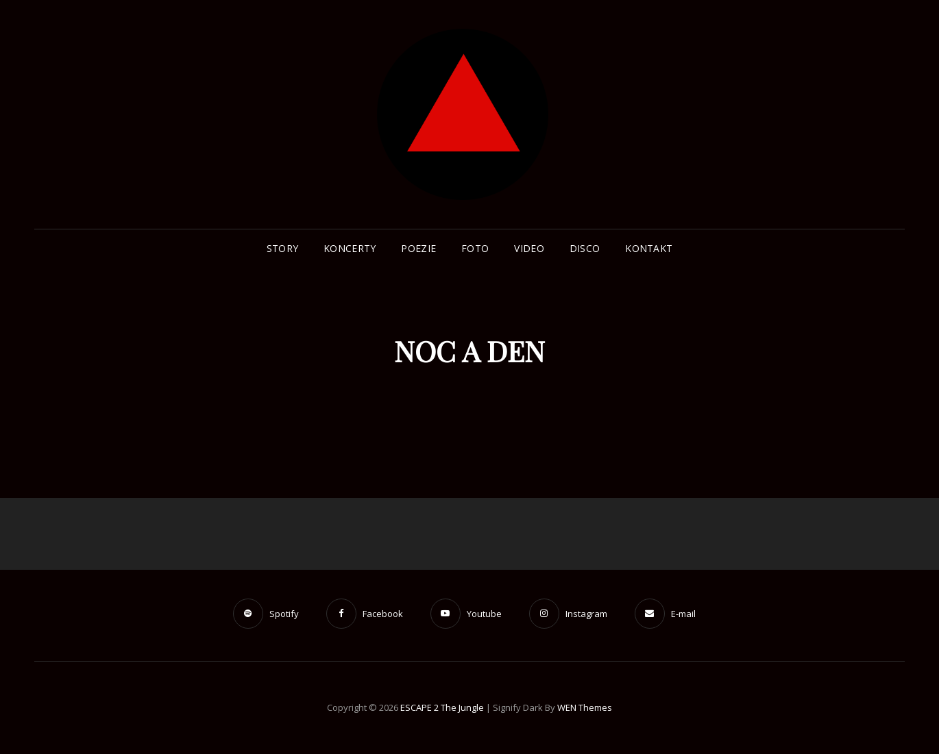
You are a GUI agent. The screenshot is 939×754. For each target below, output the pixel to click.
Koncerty (350, 248)
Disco (585, 248)
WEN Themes (584, 707)
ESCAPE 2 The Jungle (442, 707)
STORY (282, 248)
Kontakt (648, 248)
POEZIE (418, 248)
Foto (475, 248)
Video (529, 248)
